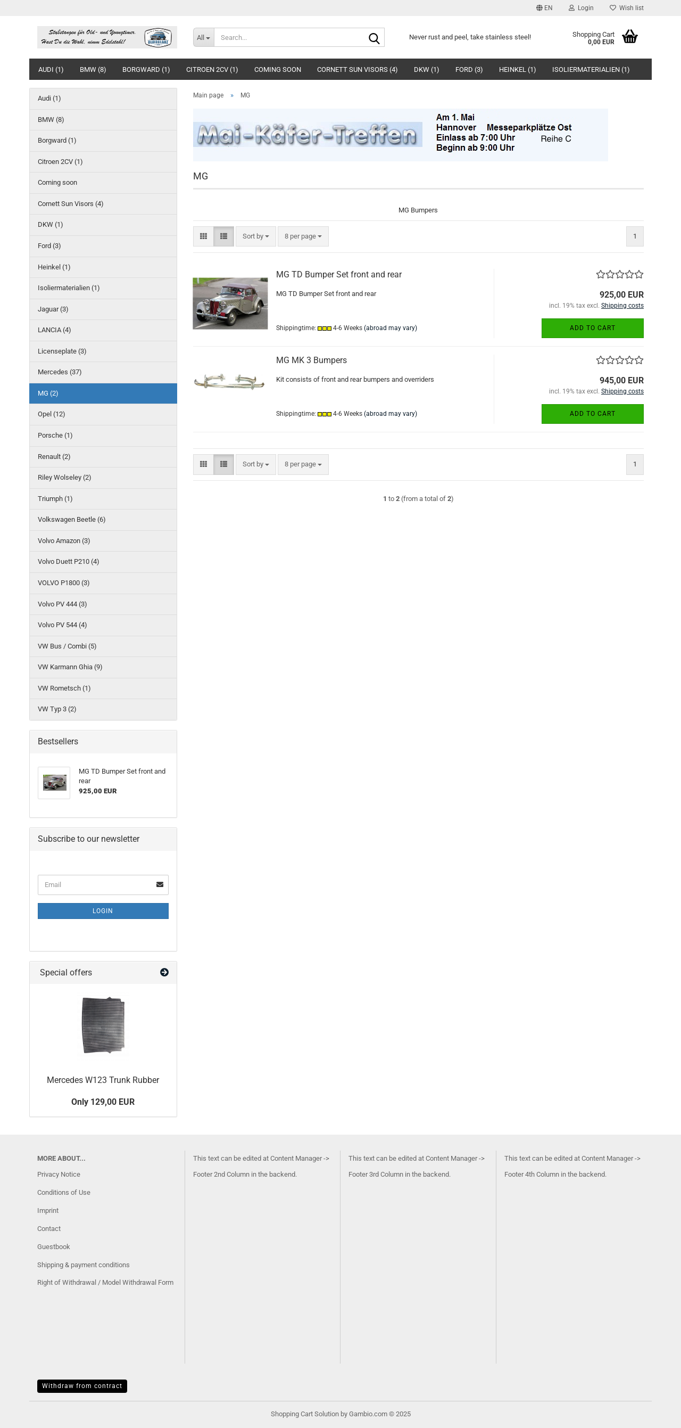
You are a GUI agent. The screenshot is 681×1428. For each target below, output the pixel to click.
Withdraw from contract (82, 1386)
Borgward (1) (146, 69)
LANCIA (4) (54, 330)
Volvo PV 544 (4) (62, 625)
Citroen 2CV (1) (212, 69)
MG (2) (48, 393)
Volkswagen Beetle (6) (72, 519)
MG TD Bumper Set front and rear (339, 274)
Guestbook (53, 1247)
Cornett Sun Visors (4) (357, 69)
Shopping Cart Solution (305, 1414)
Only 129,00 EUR (103, 1102)
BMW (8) (93, 69)
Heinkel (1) (517, 69)
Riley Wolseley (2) (65, 477)
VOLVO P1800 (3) (64, 583)
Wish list (627, 8)
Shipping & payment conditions (83, 1265)
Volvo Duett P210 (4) (68, 561)
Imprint (48, 1210)
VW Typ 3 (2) (57, 709)
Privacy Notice (58, 1174)
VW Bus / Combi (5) (67, 646)
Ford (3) (469, 69)
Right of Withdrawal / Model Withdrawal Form (105, 1282)
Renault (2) (54, 457)
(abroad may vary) (390, 328)
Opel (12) (51, 414)
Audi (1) (51, 69)
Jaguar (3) (53, 309)
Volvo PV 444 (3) (62, 604)
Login (103, 911)
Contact (49, 1229)
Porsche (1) (55, 435)
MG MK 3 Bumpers (311, 360)
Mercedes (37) (60, 372)
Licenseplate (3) (62, 351)
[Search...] (203, 37)
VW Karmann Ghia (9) (70, 667)
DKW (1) (426, 69)
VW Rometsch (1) (64, 688)
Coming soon (277, 69)
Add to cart (593, 328)
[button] (544, 8)
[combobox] (256, 236)
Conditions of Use (63, 1192)
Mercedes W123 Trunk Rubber (103, 1080)
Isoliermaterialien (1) (591, 69)
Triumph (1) (55, 499)
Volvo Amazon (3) (64, 541)
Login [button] (581, 8)
